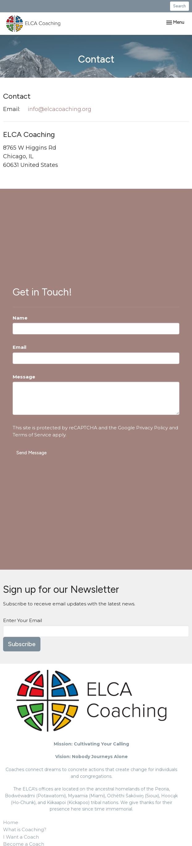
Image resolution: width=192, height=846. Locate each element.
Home (10, 822)
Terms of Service (32, 435)
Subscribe (21, 644)
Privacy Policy (152, 428)
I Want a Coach (21, 837)
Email (19, 347)
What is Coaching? (24, 829)
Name (20, 318)
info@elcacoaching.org (59, 109)
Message (24, 377)
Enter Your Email (22, 620)
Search (179, 6)
